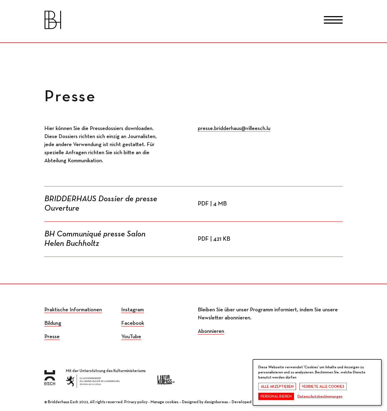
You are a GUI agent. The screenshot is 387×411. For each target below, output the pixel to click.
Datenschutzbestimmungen (320, 396)
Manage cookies (164, 402)
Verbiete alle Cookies (323, 386)
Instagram (132, 309)
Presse (52, 336)
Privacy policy (136, 402)
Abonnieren (211, 331)
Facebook (132, 323)
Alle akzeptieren (277, 386)
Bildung (52, 323)
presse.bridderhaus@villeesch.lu (234, 128)
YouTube (131, 336)
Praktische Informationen (73, 309)
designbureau (216, 402)
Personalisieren (276, 396)
